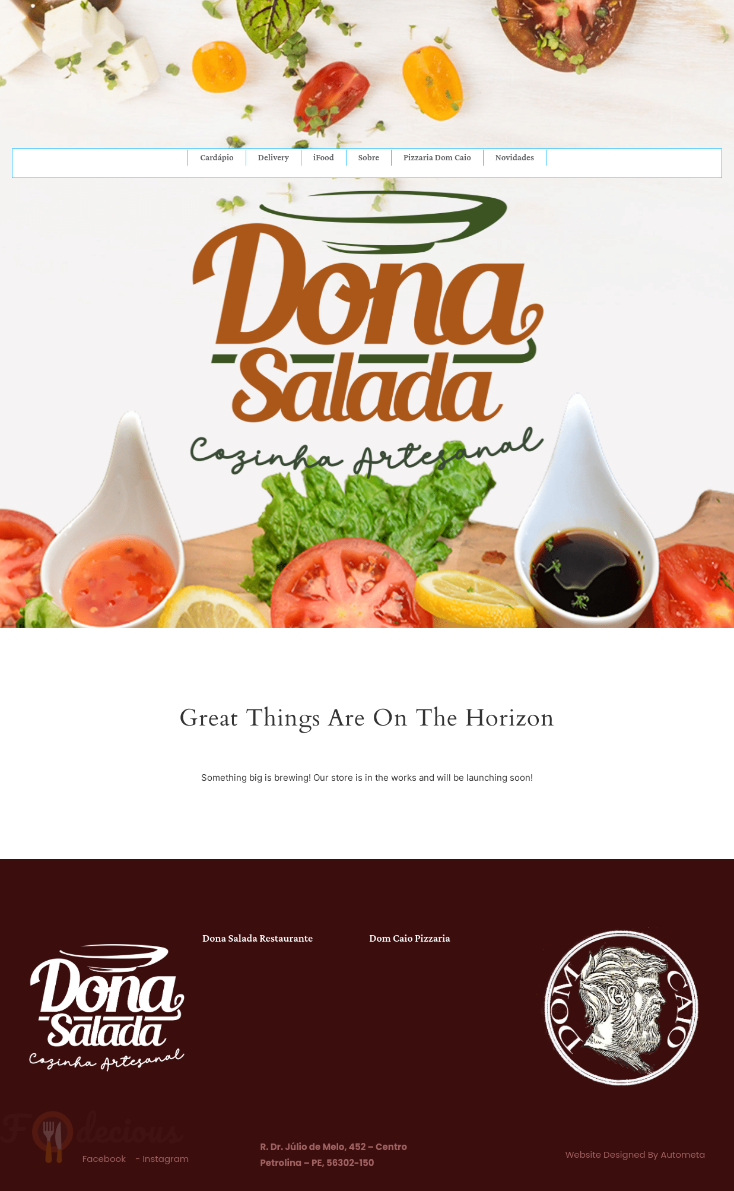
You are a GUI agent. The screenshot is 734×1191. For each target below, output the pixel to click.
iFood (323, 157)
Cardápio (217, 157)
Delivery (273, 157)
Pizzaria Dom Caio (437, 157)
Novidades (514, 157)
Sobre (368, 157)
